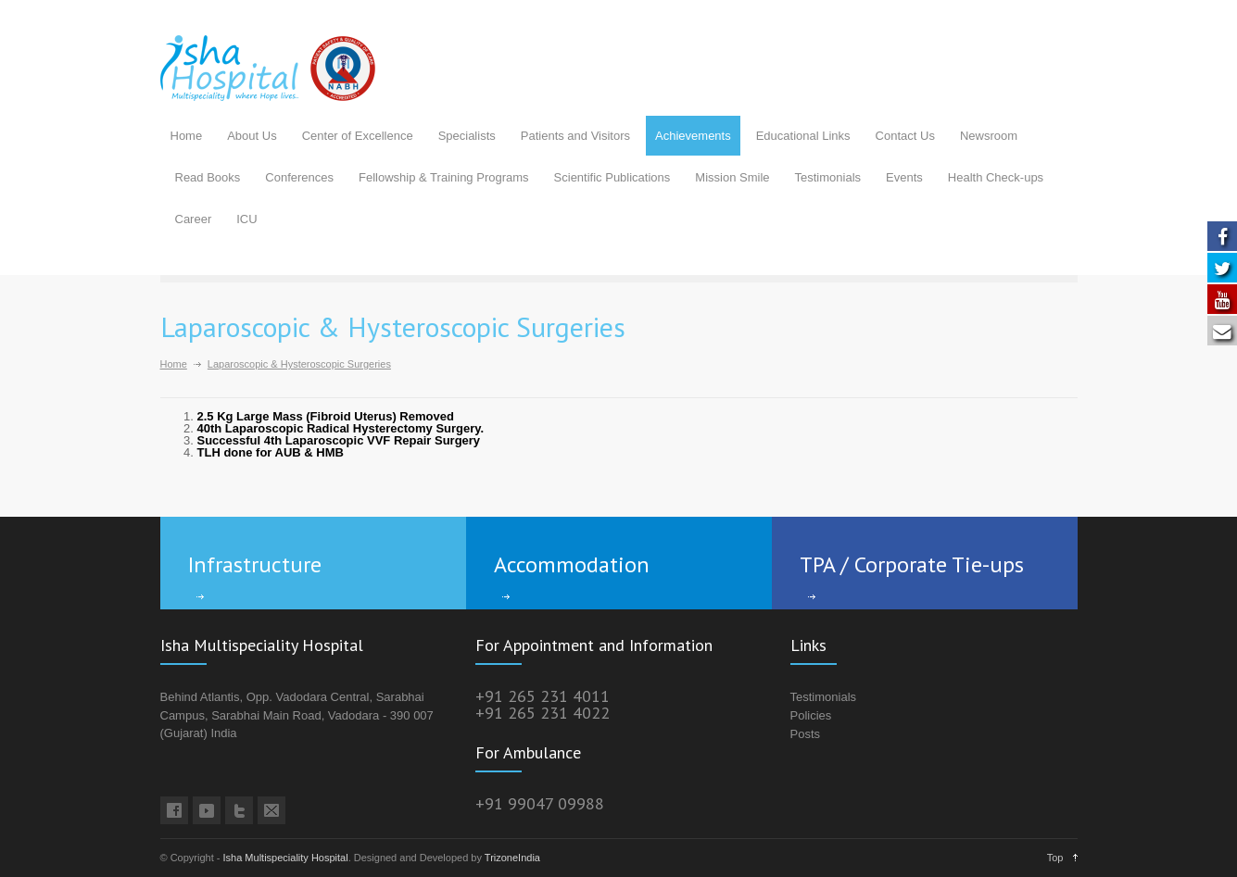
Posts (805, 734)
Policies (811, 715)
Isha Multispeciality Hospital (285, 857)
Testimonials (828, 177)
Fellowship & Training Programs (444, 177)
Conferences (299, 177)
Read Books (208, 177)
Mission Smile (732, 177)
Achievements (693, 136)
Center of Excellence (357, 136)
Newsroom (988, 136)
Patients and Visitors (575, 136)
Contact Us (905, 136)
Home (186, 136)
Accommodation (572, 564)
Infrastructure (255, 564)
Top (1055, 857)
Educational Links (803, 136)
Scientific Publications (612, 177)
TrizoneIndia (512, 857)
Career (193, 219)
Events (904, 177)
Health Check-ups (995, 177)
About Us (251, 136)
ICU (246, 219)
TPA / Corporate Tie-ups (912, 564)
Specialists (467, 136)
